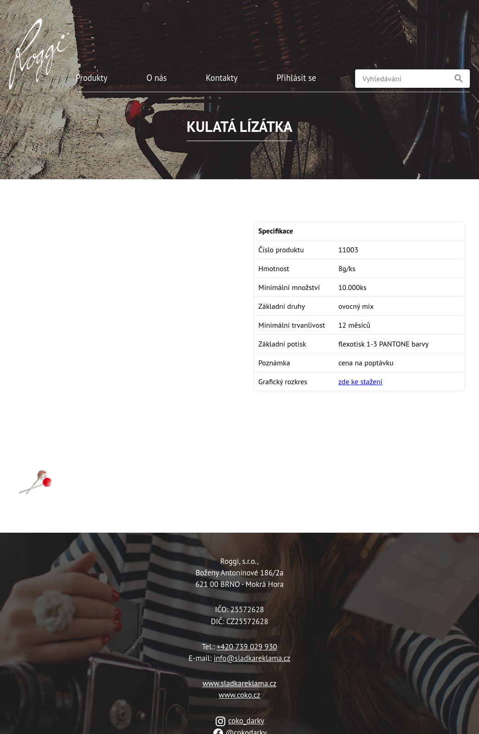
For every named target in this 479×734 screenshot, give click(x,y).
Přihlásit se (296, 77)
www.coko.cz (240, 695)
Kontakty (222, 77)
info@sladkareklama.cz (252, 658)
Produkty (91, 77)
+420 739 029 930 (247, 647)
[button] (458, 78)
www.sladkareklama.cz (239, 683)
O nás (156, 77)
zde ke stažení (360, 381)
